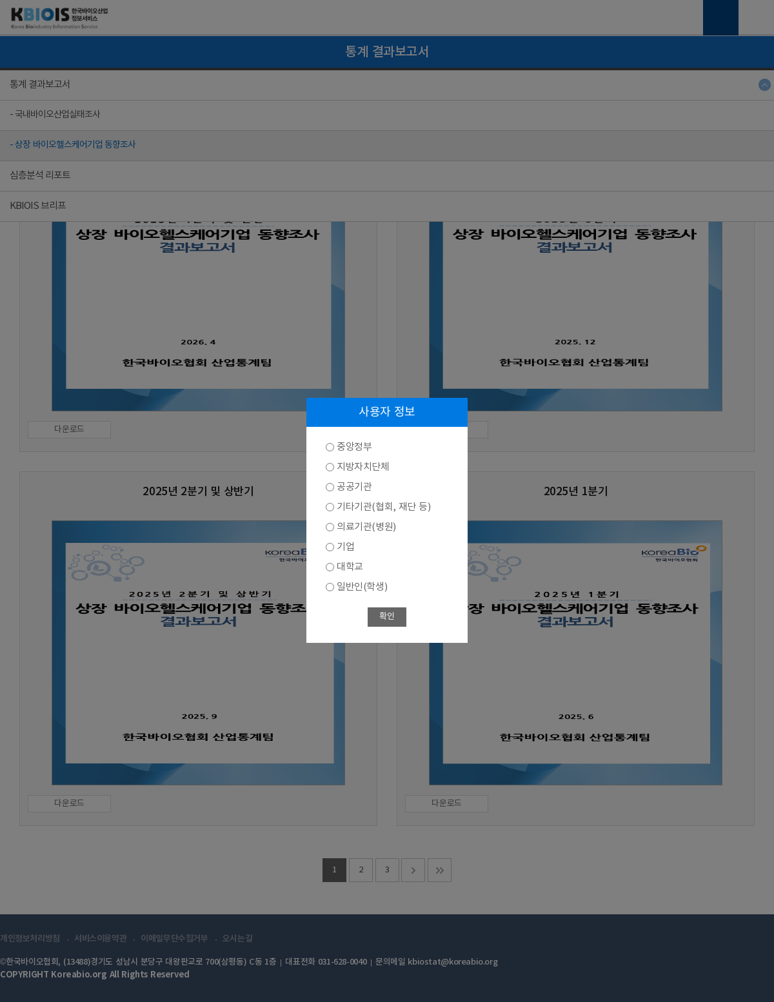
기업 (345, 547)
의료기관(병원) (366, 527)
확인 (386, 617)
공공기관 (354, 487)
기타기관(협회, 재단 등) (383, 507)
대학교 (350, 567)
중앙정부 (354, 447)
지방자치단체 (363, 467)
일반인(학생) (362, 587)
